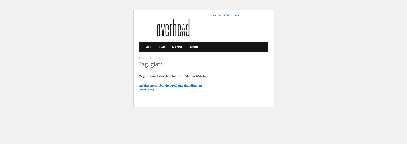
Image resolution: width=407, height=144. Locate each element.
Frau (162, 47)
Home (142, 58)
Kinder (195, 47)
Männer (178, 47)
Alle (149, 47)
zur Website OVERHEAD (223, 15)
